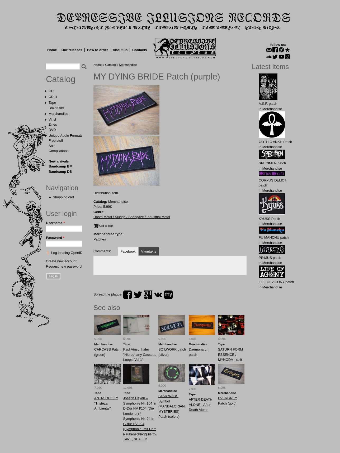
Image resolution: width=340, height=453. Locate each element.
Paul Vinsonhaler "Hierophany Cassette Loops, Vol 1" (139, 354)
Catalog (60, 79)
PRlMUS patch (270, 258)
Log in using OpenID (67, 253)
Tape (52, 103)
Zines (53, 124)
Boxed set (56, 108)
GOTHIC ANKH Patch (275, 142)
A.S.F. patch (268, 104)
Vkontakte (149, 251)
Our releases (72, 50)
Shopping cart (63, 197)
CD (51, 91)
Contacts (139, 50)
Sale (52, 146)
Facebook (127, 251)
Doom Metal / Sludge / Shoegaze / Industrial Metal (131, 217)
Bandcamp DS (60, 172)
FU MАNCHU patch (274, 237)
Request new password (64, 266)
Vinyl (52, 119)
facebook (127, 294)
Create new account (61, 261)
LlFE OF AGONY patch (276, 282)
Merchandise (58, 114)
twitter (138, 294)
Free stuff (56, 140)
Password (55, 238)
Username (55, 223)
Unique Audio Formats (66, 135)
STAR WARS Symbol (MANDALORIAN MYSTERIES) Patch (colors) (171, 406)
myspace (168, 294)
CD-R (53, 97)
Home (52, 50)
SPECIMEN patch (272, 163)
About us (120, 50)
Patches (99, 239)
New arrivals (59, 161)
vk (158, 294)
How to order (97, 50)
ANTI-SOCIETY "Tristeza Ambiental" (106, 403)
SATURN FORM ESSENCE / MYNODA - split (230, 354)
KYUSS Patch (269, 219)
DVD (52, 130)
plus (148, 294)
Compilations (58, 151)
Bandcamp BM (60, 166)
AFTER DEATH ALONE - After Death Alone (200, 404)
